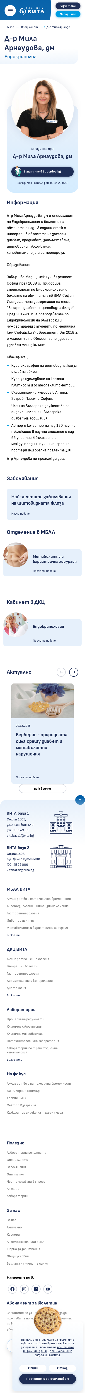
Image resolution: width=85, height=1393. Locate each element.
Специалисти (30, 27)
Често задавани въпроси (26, 1182)
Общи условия (18, 1256)
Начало (9, 27)
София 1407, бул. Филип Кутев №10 (23, 856)
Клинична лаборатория (25, 1026)
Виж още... (14, 935)
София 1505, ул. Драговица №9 (20, 822)
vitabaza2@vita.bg (20, 870)
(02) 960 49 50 (18, 830)
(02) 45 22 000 (17, 865)
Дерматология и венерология (30, 981)
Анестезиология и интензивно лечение (38, 906)
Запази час (68, 14)
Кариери (13, 1234)
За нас (12, 1220)
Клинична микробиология (26, 1034)
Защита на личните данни (27, 1263)
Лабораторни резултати (26, 1153)
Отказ (62, 1368)
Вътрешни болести (23, 966)
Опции (33, 1368)
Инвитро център (20, 920)
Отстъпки (15, 1174)
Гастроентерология (23, 913)
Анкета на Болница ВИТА (25, 1242)
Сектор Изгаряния (21, 1105)
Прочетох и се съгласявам (47, 1379)
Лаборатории (21, 1009)
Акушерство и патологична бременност (39, 899)
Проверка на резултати (25, 1019)
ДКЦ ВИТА (17, 949)
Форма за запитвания (23, 1249)
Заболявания (17, 1167)
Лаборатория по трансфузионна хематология (32, 1050)
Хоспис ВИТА (16, 1098)
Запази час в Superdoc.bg (38, 172)
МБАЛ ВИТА (18, 889)
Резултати (68, 6)
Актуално (14, 1227)
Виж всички (42, 789)
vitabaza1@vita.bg (20, 836)
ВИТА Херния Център (23, 1091)
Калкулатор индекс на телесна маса (35, 1112)
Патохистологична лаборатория (33, 1041)
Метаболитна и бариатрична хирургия (37, 928)
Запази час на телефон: (42, 183)
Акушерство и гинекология (28, 959)
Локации (13, 1189)
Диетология (16, 988)
